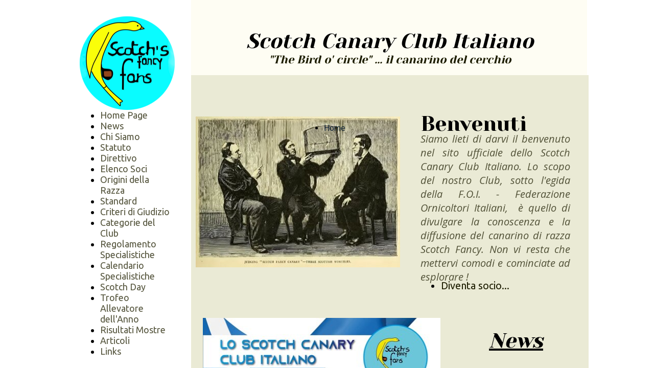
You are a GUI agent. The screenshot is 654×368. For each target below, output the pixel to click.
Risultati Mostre (133, 330)
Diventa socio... (475, 285)
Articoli (115, 340)
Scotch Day (123, 287)
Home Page (124, 115)
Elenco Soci (123, 169)
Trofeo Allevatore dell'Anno (122, 308)
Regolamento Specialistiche (128, 249)
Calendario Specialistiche (127, 270)
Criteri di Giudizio (135, 211)
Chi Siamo (120, 136)
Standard (118, 201)
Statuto (115, 147)
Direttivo (118, 158)
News (112, 126)
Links (110, 351)
